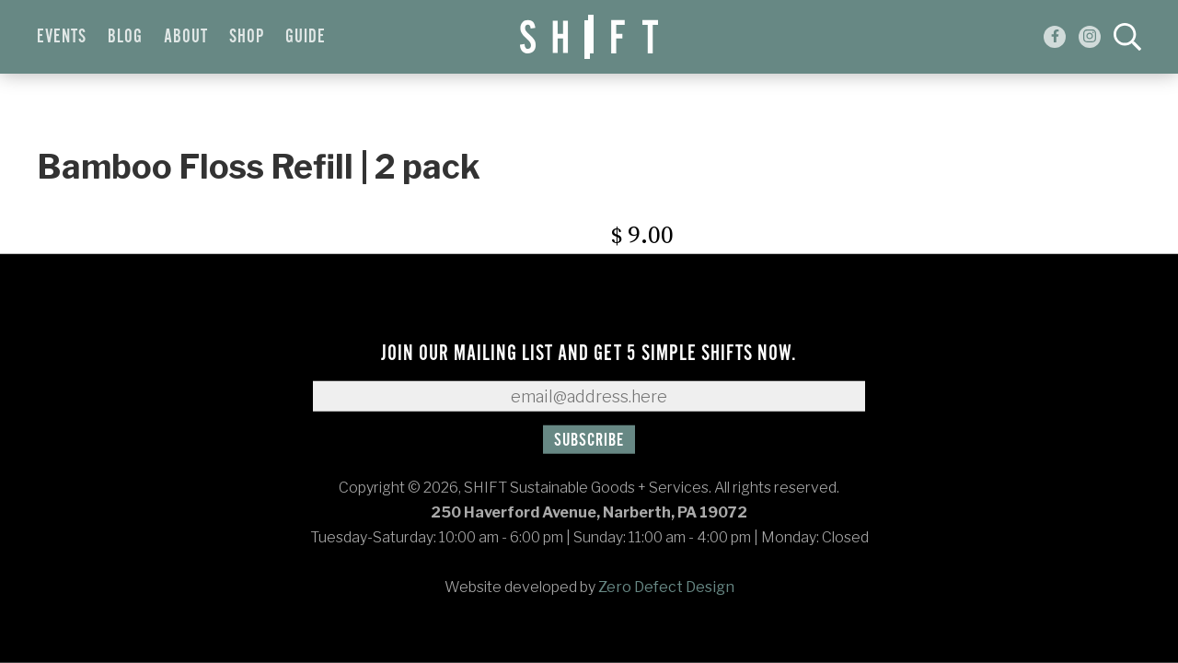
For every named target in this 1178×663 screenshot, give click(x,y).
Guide (305, 37)
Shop (246, 37)
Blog (125, 37)
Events (62, 37)
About (186, 37)
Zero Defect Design (666, 587)
